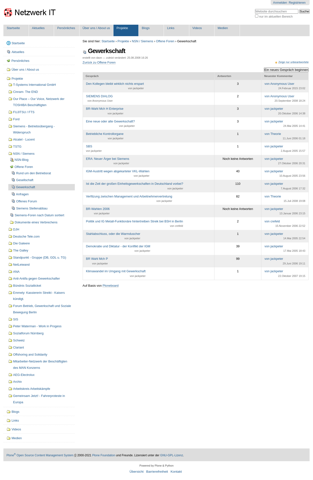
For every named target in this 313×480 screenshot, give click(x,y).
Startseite (13, 28)
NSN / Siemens (142, 41)
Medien (223, 28)
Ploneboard (110, 285)
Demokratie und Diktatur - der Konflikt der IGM (118, 248)
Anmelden (280, 2)
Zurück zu (99, 62)
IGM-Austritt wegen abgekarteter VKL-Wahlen (117, 173)
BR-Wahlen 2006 (98, 211)
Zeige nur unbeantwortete (293, 62)
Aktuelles (38, 28)
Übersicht (137, 471)
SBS (94, 148)
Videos (197, 28)
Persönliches (66, 28)
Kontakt (176, 471)
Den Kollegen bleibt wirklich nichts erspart (115, 86)
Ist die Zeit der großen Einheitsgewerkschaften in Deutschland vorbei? (134, 186)
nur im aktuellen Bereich (275, 16)
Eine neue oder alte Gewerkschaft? (110, 124)
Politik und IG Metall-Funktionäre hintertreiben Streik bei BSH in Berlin (134, 223)
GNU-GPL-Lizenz (171, 455)
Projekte (122, 28)
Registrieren (297, 2)
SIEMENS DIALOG (99, 98)
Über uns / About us (96, 28)
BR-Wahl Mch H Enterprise (104, 111)
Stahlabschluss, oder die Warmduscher (113, 236)
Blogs (146, 28)
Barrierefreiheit (157, 471)
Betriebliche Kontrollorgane (104, 136)
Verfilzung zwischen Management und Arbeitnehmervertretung (129, 199)
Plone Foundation (103, 455)
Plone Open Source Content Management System (39, 455)
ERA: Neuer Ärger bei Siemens (107, 161)
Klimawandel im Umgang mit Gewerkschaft (115, 273)
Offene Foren (165, 41)
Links (170, 28)
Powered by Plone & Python (156, 465)
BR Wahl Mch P (97, 261)
